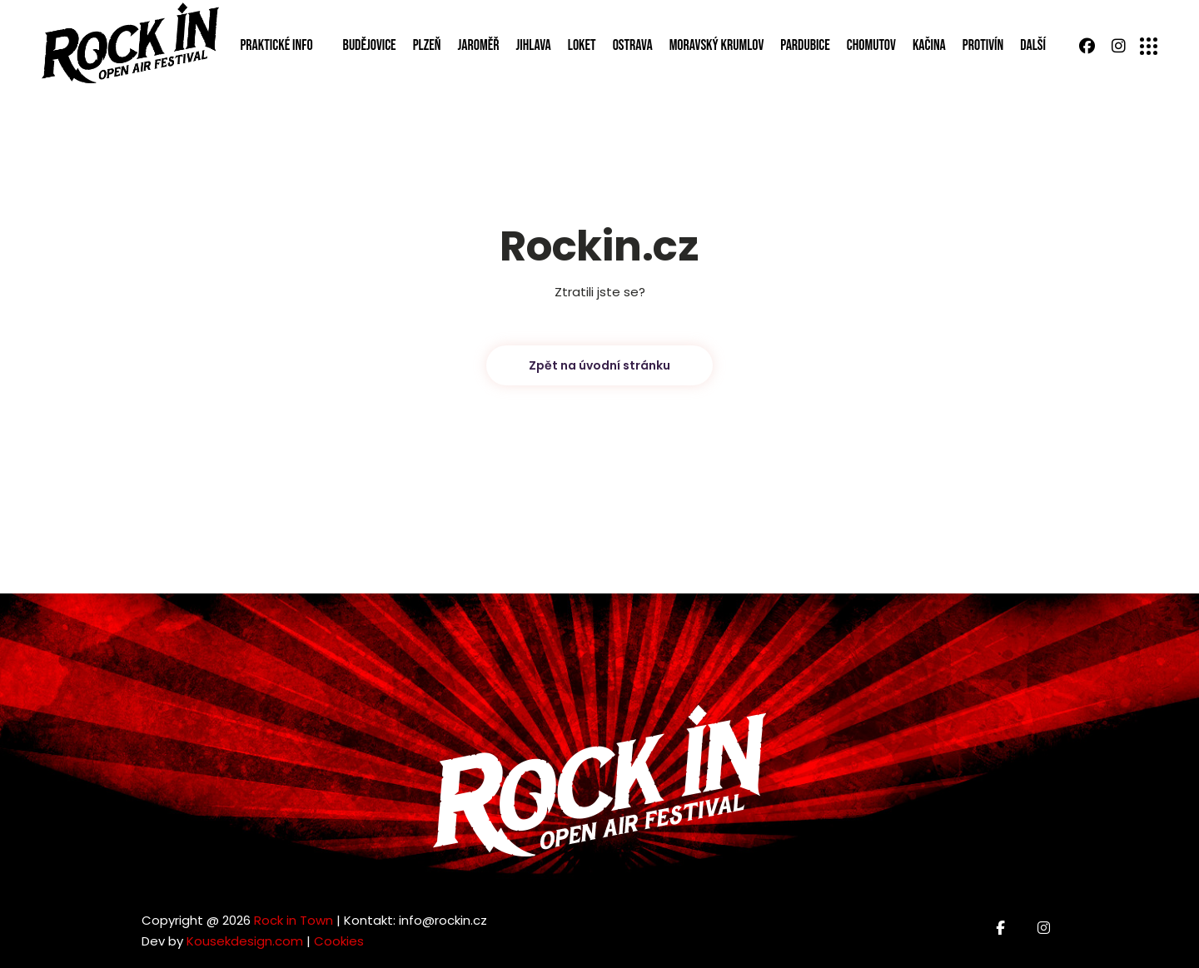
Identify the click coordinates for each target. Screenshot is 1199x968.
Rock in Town (293, 920)
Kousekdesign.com (245, 941)
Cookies (339, 941)
